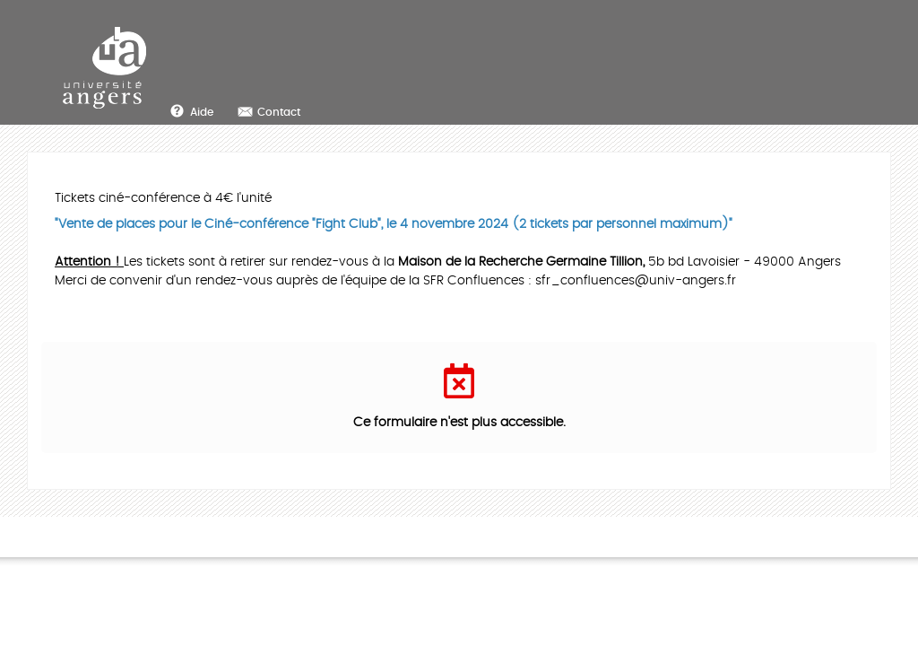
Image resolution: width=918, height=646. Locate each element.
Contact (278, 112)
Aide (201, 112)
